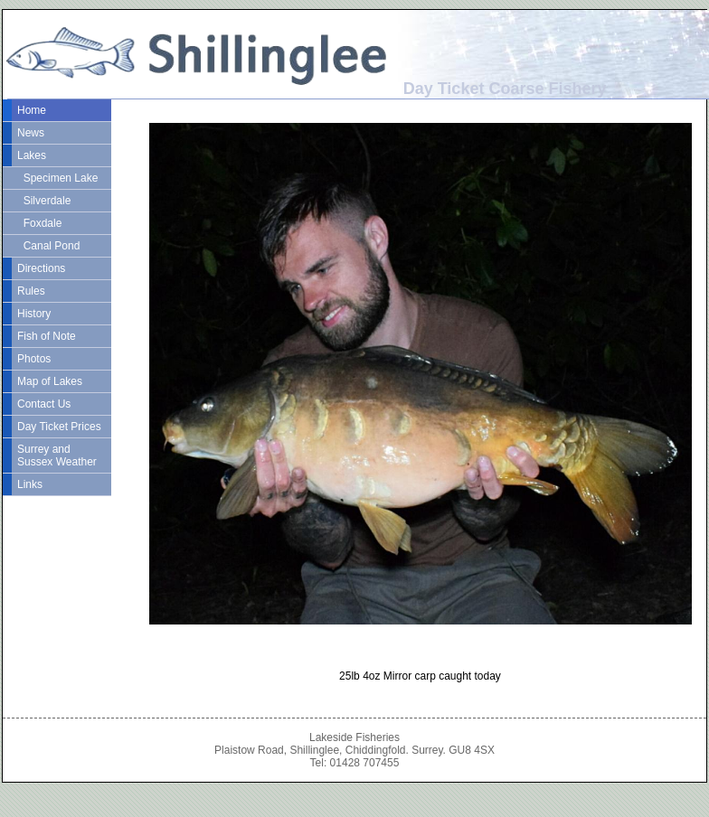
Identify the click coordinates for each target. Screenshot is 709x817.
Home (31, 110)
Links (30, 484)
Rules (31, 291)
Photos (34, 358)
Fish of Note (46, 336)
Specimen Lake (57, 178)
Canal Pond (48, 245)
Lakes (31, 155)
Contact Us (44, 404)
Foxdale (39, 223)
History (34, 313)
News (30, 133)
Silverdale (44, 200)
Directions (41, 268)
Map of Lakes (49, 381)
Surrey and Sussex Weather (57, 455)
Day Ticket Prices (59, 426)
